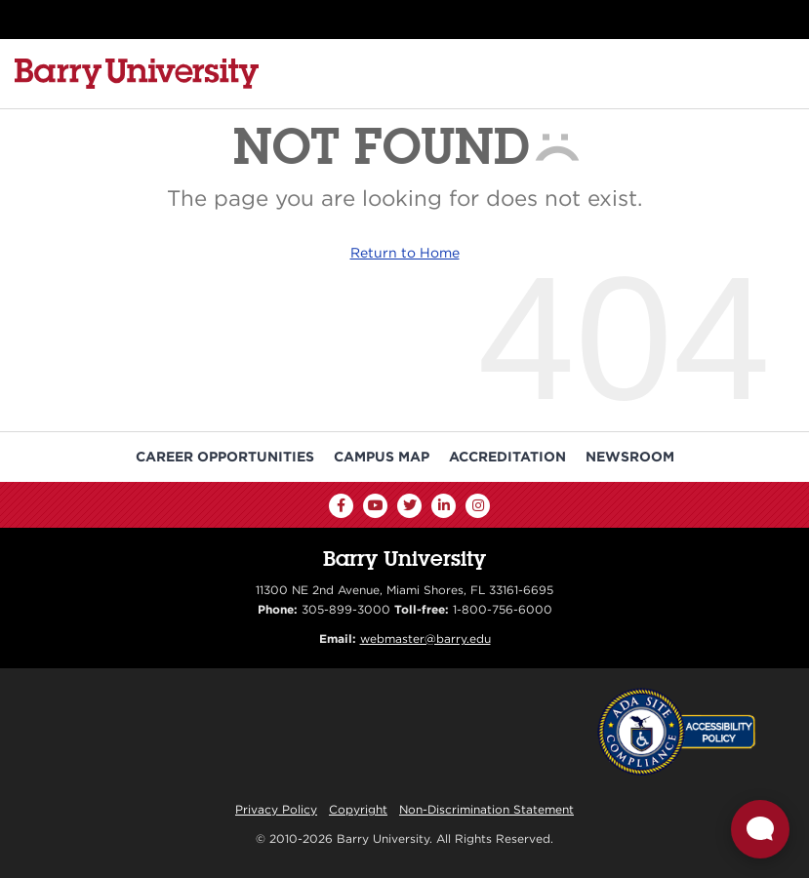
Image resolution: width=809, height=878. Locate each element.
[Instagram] (477, 506)
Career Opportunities (225, 456)
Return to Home (405, 252)
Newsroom (630, 456)
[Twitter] (409, 506)
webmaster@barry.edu (425, 638)
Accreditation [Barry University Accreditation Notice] (507, 456)
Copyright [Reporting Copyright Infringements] (358, 809)
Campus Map (381, 456)
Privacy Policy (276, 809)
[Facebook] (341, 506)
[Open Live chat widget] (760, 829)
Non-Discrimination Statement (486, 809)
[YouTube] (375, 506)
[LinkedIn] (443, 506)
